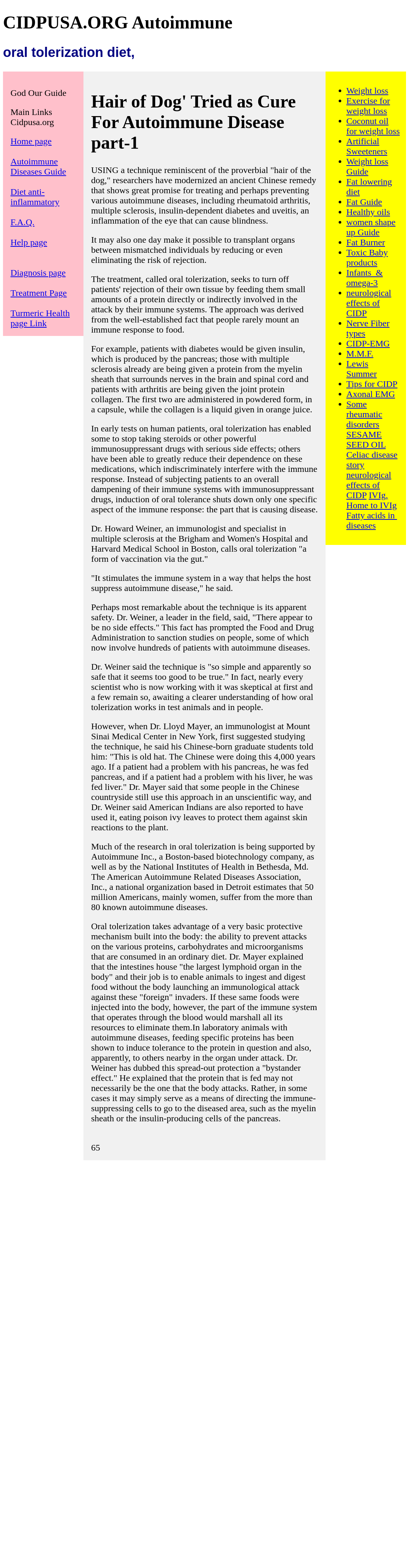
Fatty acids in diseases (372, 520)
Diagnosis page (37, 273)
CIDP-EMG (368, 343)
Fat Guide (364, 202)
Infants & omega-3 (365, 278)
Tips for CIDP (372, 384)
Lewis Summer (362, 369)
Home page (31, 141)
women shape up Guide (371, 227)
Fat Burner (366, 242)
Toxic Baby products (367, 257)
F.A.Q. (22, 222)
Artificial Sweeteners (367, 146)
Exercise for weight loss (368, 106)
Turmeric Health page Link (40, 318)
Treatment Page (38, 293)
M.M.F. (360, 353)
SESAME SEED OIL (366, 439)
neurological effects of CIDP (369, 303)
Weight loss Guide (367, 166)
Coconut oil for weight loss (373, 126)
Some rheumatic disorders (364, 414)
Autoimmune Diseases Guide (38, 166)
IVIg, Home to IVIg (372, 500)
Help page (28, 242)
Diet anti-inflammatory (34, 197)
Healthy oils (368, 212)
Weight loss (367, 91)
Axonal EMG (371, 394)
